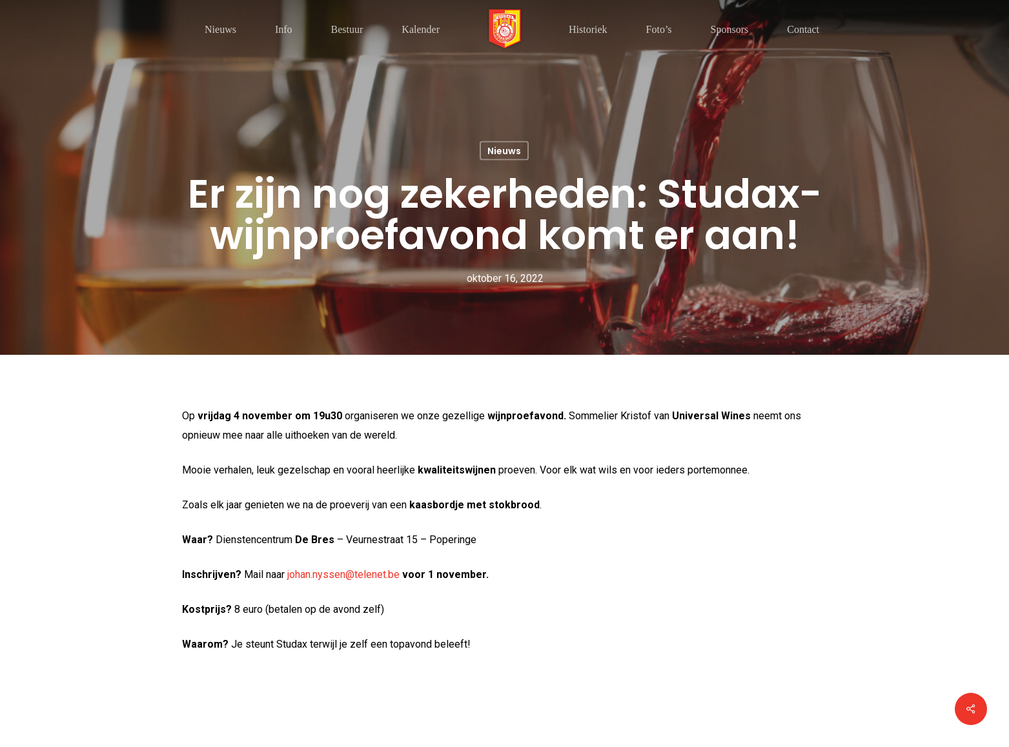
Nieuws (504, 150)
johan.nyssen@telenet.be (343, 574)
